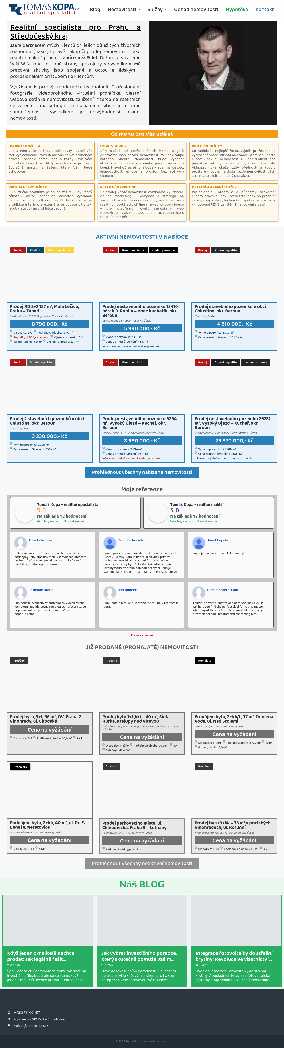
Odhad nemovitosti (196, 9)
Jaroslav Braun (41, 590)
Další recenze (142, 635)
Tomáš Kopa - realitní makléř (197, 504)
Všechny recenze (49, 521)
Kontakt (265, 9)
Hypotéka (237, 9)
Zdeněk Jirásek (130, 540)
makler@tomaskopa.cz (30, 1025)
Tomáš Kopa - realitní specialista (67, 504)
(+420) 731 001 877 (26, 1012)
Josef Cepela (217, 540)
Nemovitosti (124, 9)
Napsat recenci (74, 521)
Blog (95, 9)
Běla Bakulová (40, 540)
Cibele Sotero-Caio (222, 590)
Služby (157, 9)
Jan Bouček (127, 590)
